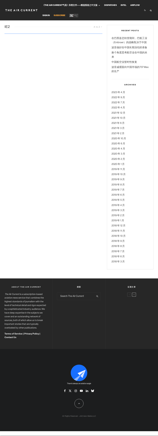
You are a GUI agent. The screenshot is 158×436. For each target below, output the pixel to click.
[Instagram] (75, 390)
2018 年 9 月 (118, 241)
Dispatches (110, 5)
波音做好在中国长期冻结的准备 (129, 47)
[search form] (75, 296)
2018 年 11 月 (118, 231)
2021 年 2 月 (118, 133)
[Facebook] (65, 390)
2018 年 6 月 (118, 256)
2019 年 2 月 (118, 215)
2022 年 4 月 (118, 107)
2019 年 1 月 (118, 220)
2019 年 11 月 (118, 169)
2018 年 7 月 (118, 251)
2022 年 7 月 (118, 102)
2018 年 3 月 (118, 261)
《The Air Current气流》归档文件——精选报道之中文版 (69, 5)
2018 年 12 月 (118, 225)
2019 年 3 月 (118, 210)
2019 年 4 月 (118, 205)
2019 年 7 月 (118, 190)
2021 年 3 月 (118, 128)
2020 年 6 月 (118, 143)
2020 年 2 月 (118, 159)
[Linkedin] (87, 390)
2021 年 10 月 (118, 118)
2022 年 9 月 (118, 97)
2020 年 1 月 (118, 164)
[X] (70, 390)
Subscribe (59, 15)
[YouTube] (81, 390)
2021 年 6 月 (118, 123)
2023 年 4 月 (118, 92)
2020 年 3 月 (118, 154)
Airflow (135, 5)
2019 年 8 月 (118, 185)
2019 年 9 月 (118, 179)
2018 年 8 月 (118, 246)
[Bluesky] (92, 390)
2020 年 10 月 (119, 138)
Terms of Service (13, 334)
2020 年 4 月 (118, 149)
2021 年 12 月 (118, 113)
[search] (97, 296)
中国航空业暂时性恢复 (124, 62)
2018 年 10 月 (119, 236)
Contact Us (10, 337)
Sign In (46, 15)
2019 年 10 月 (119, 174)
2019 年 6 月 (118, 195)
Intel (123, 5)
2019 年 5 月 (118, 200)
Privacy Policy (31, 334)
